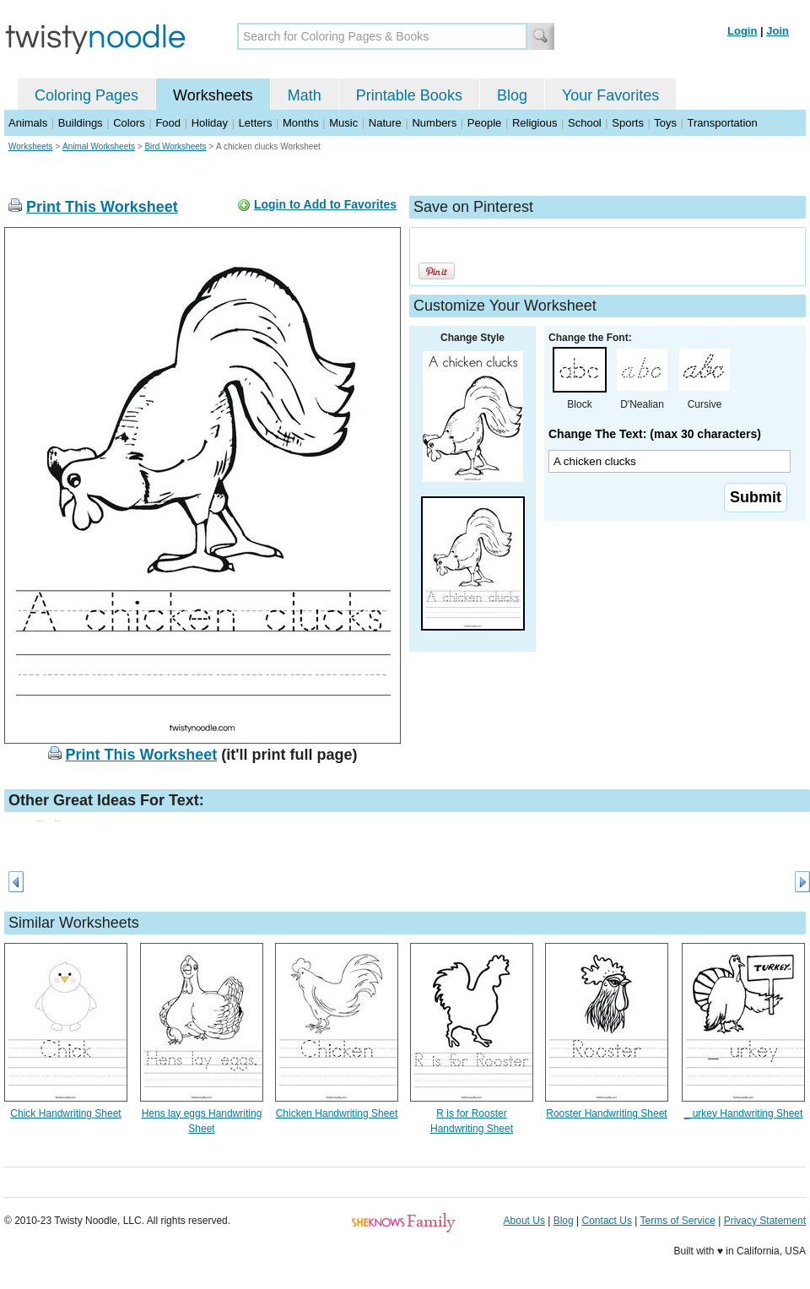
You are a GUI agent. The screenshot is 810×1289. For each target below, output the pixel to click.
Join (777, 30)
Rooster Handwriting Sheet (606, 1113)
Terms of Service (677, 1221)
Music (343, 122)
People (484, 122)
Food (168, 122)
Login (742, 30)
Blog (512, 95)
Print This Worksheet (102, 206)
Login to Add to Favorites (325, 204)
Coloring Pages (86, 95)
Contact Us (607, 1221)
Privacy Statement (765, 1221)
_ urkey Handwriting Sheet (743, 1113)
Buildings (80, 122)
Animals (27, 122)
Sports (628, 122)
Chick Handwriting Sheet (65, 1113)
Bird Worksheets (175, 146)
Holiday (210, 122)
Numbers (434, 122)
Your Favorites (610, 95)
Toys (665, 122)
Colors (129, 122)
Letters (256, 122)
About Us (524, 1221)
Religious (534, 122)
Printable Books (409, 95)
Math (304, 95)
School (585, 122)
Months (301, 122)
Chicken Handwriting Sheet (337, 1113)
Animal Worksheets (98, 146)
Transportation (722, 122)
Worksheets (213, 95)
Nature (385, 122)
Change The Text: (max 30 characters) (654, 434)
